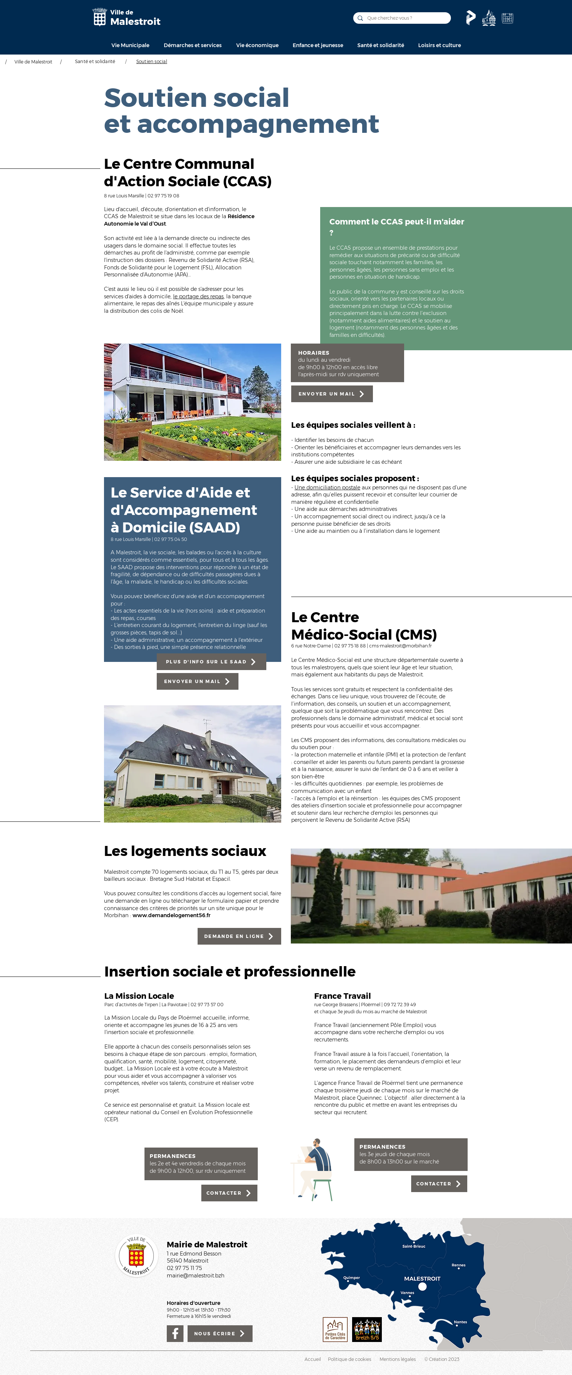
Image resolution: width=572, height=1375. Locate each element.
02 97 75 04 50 (170, 539)
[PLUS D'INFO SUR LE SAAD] (211, 661)
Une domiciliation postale (327, 487)
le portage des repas (198, 296)
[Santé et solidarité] (95, 61)
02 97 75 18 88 (350, 646)
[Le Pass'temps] (471, 18)
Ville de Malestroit (33, 62)
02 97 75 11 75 (184, 1268)
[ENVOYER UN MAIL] (197, 681)
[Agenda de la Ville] (507, 18)
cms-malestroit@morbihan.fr (400, 646)
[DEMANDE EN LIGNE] (239, 936)
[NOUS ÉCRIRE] (220, 1333)
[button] (130, 45)
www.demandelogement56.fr (172, 915)
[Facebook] (175, 1333)
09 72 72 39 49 (400, 1004)
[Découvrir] (489, 18)
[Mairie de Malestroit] (99, 17)
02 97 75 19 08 (163, 195)
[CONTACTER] (229, 1193)
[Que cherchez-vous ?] (401, 18)
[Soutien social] (152, 61)
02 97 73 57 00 (207, 1004)
